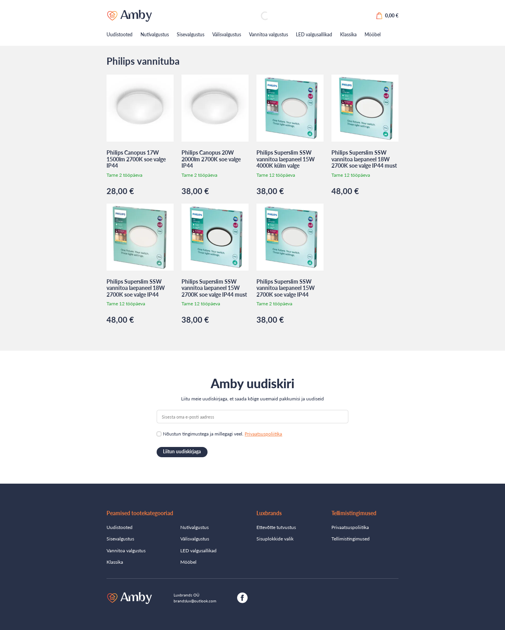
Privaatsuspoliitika (263, 434)
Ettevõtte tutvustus (276, 527)
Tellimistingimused (350, 539)
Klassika (348, 34)
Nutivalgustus (154, 34)
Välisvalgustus (226, 34)
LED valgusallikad (314, 34)
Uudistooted (120, 34)
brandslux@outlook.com (195, 600)
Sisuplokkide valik (275, 539)
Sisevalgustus (190, 34)
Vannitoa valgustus (268, 34)
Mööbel (373, 34)
